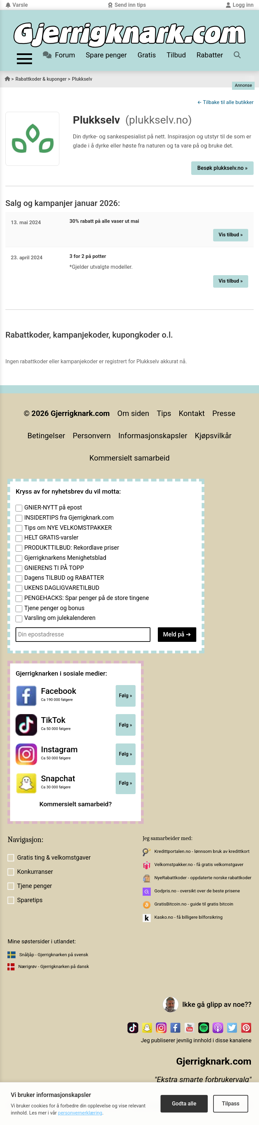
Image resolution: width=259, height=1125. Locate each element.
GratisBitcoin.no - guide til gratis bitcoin (193, 904)
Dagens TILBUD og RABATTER (64, 577)
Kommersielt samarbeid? (75, 804)
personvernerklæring (80, 1113)
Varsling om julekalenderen (59, 617)
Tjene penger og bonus (54, 608)
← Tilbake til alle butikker (225, 102)
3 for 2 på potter (87, 256)
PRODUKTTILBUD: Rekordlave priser (71, 547)
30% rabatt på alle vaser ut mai (104, 221)
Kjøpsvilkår (213, 435)
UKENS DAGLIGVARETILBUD (61, 587)
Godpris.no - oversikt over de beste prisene (197, 890)
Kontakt (192, 413)
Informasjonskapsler (153, 435)
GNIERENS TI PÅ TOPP (54, 568)
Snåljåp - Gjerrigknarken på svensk (53, 954)
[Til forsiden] (129, 35)
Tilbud (176, 55)
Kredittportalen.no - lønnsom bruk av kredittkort (202, 851)
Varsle (16, 5)
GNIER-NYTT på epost (53, 507)
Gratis (147, 55)
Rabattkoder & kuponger (41, 79)
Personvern (92, 435)
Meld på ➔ (177, 634)
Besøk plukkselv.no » (222, 168)
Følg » (125, 695)
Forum (59, 55)
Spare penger (106, 55)
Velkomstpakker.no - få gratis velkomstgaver (198, 864)
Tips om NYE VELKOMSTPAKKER (68, 527)
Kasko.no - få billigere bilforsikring (188, 917)
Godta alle (184, 1103)
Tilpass (230, 1103)
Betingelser (46, 435)
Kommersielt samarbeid (129, 457)
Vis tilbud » (230, 235)
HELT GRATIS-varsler (51, 537)
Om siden (133, 413)
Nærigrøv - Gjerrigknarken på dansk (53, 966)
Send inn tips (127, 5)
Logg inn (240, 5)
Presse (223, 413)
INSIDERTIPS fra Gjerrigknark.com (69, 517)
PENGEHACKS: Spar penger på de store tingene (86, 598)
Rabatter (210, 55)
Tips (164, 413)
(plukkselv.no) (158, 119)
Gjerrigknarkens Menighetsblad (65, 557)
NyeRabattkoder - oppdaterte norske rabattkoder (203, 877)
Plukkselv (82, 79)
